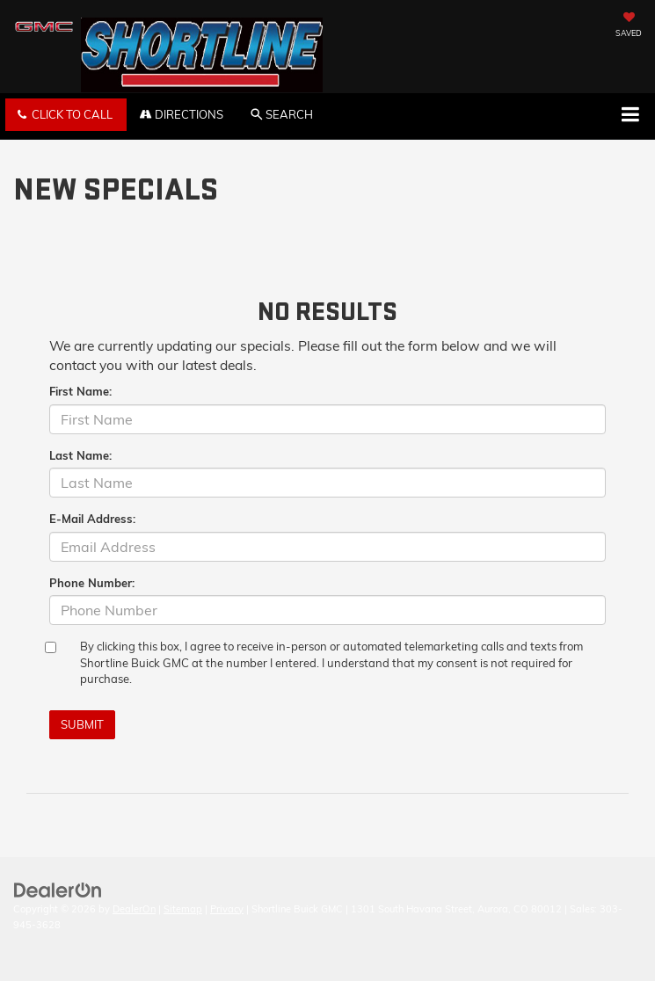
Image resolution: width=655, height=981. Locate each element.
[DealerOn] (58, 889)
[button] (66, 114)
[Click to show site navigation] (630, 116)
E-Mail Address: (92, 519)
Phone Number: (92, 583)
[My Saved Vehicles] (628, 26)
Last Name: (80, 455)
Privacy (227, 909)
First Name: (80, 391)
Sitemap (183, 909)
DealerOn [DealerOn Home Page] (134, 909)
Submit (82, 724)
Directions (181, 114)
